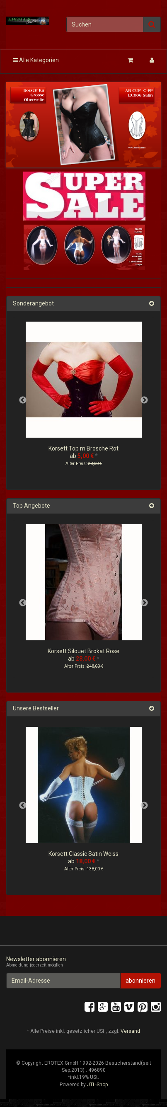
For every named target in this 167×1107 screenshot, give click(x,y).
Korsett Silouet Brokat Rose (83, 651)
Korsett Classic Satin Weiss (83, 853)
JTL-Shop (97, 1085)
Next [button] (144, 400)
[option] (83, 400)
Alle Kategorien (36, 60)
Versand (130, 1031)
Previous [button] (23, 400)
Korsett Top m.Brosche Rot (83, 448)
